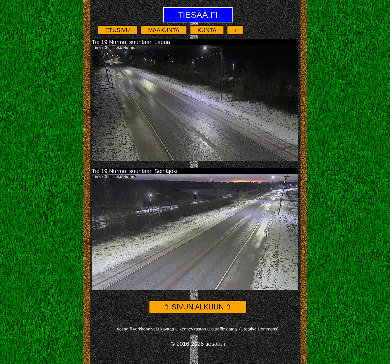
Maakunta (163, 30)
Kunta (207, 30)
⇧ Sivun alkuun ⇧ (198, 307)
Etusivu (117, 30)
